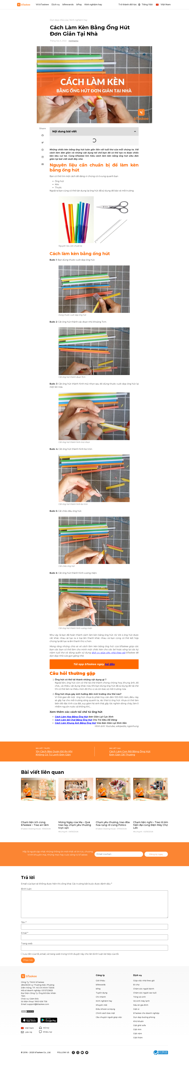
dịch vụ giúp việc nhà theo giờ (108, 652)
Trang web (26, 944)
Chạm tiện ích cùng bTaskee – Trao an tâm (35, 824)
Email (24, 933)
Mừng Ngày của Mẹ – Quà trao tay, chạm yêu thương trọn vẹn (74, 825)
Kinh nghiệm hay (93, 4)
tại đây (110, 664)
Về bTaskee (42, 4)
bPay (79, 4)
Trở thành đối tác (127, 4)
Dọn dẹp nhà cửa (59, 20)
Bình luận (26, 889)
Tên (24, 922)
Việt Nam (166, 4)
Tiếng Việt (147, 4)
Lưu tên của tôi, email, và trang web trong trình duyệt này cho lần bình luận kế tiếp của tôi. (71, 954)
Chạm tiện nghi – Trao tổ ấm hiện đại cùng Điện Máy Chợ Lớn (150, 825)
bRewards (68, 4)
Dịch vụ (56, 4)
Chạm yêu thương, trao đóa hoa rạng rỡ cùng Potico (113, 824)
